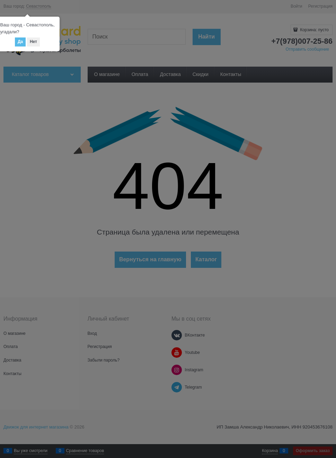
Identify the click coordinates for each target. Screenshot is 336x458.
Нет (33, 41)
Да (20, 41)
